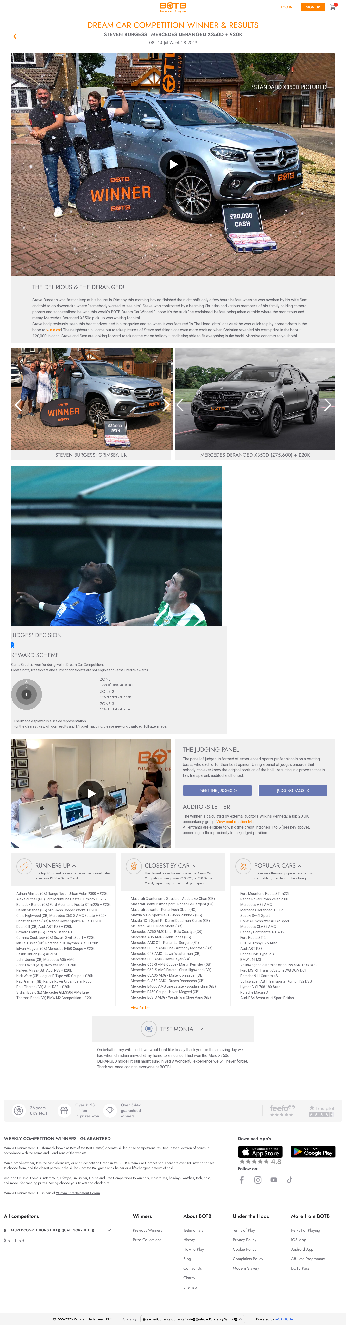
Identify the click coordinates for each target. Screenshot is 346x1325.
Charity (189, 1278)
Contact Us (192, 1268)
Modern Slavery (246, 1268)
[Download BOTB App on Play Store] (313, 1152)
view (118, 726)
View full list (140, 1008)
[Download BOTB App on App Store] (260, 1155)
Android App (302, 1249)
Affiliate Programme (308, 1259)
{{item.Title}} (14, 1240)
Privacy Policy (244, 1240)
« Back (15, 36)
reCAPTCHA (284, 1319)
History (189, 1240)
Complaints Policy (248, 1259)
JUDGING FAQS (293, 790)
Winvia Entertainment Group (78, 1192)
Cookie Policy (244, 1249)
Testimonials (193, 1230)
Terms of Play (244, 1230)
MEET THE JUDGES (218, 790)
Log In (287, 7)
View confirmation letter (236, 821)
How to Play (193, 1249)
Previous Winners (147, 1230)
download (134, 726)
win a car (53, 330)
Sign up (313, 7)
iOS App (298, 1240)
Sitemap (190, 1287)
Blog (187, 1259)
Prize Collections (147, 1240)
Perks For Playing (305, 1230)
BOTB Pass (300, 1268)
